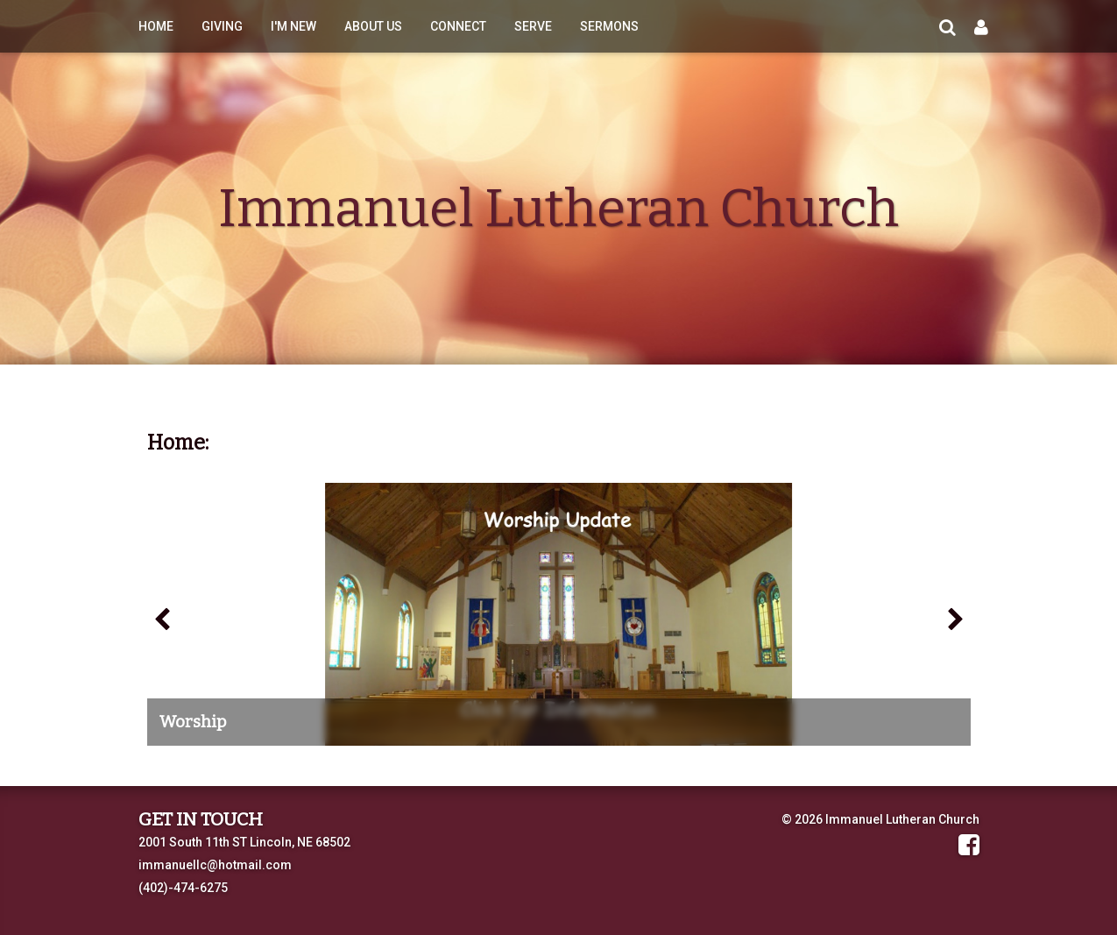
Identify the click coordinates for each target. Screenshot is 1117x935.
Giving (222, 26)
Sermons (609, 26)
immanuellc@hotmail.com (215, 865)
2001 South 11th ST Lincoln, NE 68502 (244, 842)
